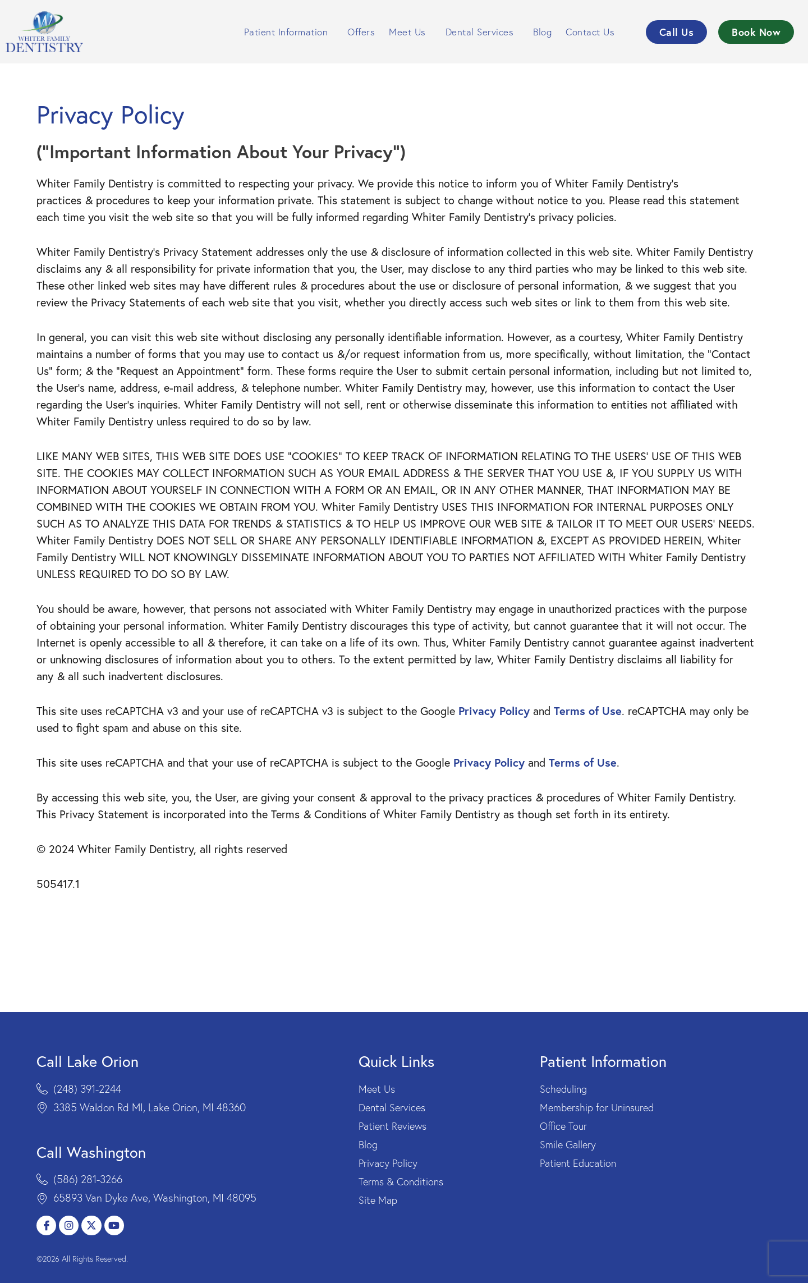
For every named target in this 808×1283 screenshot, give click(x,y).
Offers (361, 32)
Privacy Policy (494, 726)
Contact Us (593, 32)
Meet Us (410, 32)
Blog (542, 32)
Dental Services (483, 32)
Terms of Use (588, 726)
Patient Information (289, 32)
